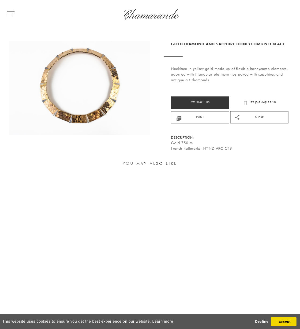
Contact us (228, 102)
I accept (284, 321)
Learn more (162, 321)
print (228, 117)
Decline (262, 321)
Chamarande (150, 15)
